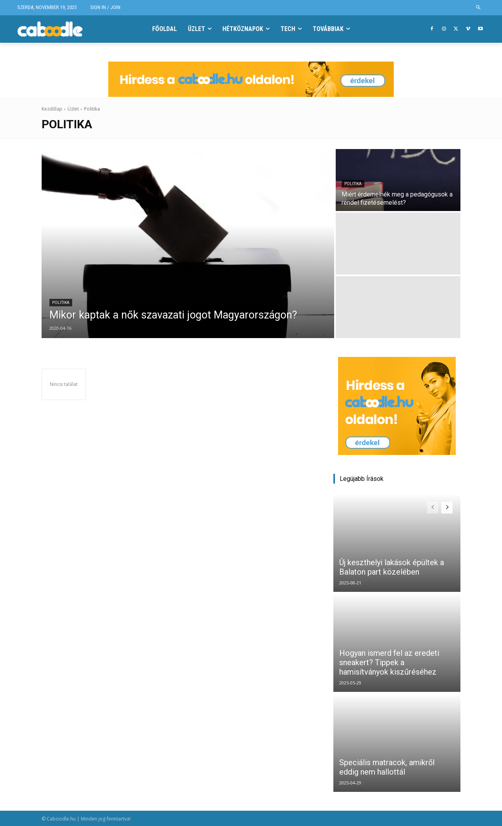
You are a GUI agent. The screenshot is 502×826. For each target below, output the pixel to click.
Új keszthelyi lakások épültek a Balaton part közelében (391, 567)
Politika (60, 302)
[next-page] (447, 507)
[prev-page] (432, 507)
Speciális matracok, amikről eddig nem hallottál (387, 767)
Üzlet (73, 109)
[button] (479, 8)
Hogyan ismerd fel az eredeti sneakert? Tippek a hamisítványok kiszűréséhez (389, 662)
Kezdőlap (52, 109)
